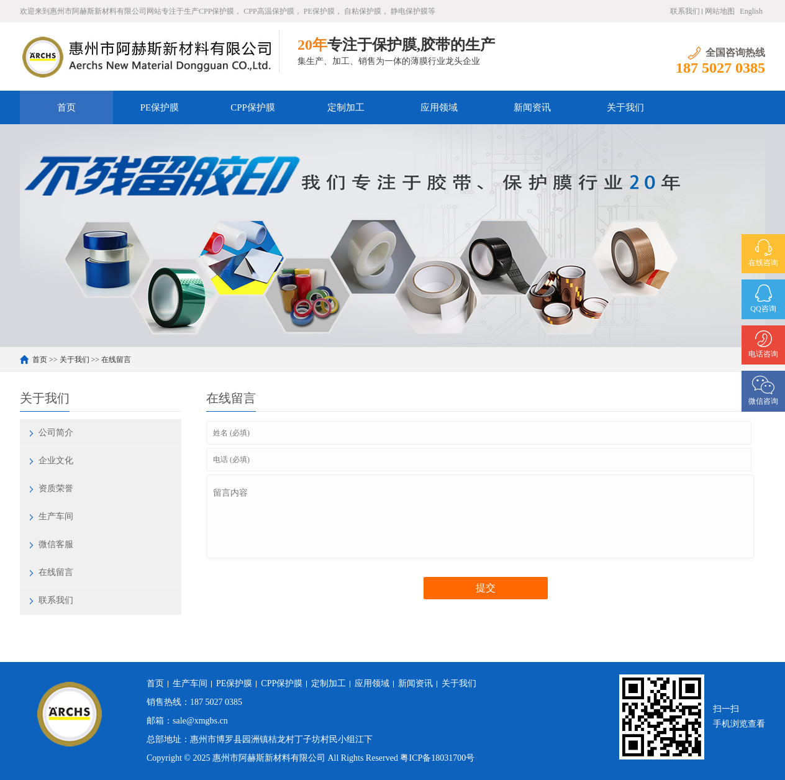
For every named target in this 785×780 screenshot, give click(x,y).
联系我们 (685, 11)
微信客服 (56, 544)
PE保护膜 (159, 107)
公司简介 (56, 432)
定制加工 (346, 107)
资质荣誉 (56, 488)
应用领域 (439, 107)
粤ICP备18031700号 (437, 758)
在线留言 (116, 359)
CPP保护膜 (252, 107)
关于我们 (625, 107)
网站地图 (720, 11)
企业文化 (56, 460)
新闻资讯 (532, 107)
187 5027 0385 (216, 702)
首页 (66, 107)
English (751, 11)
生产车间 (56, 516)
